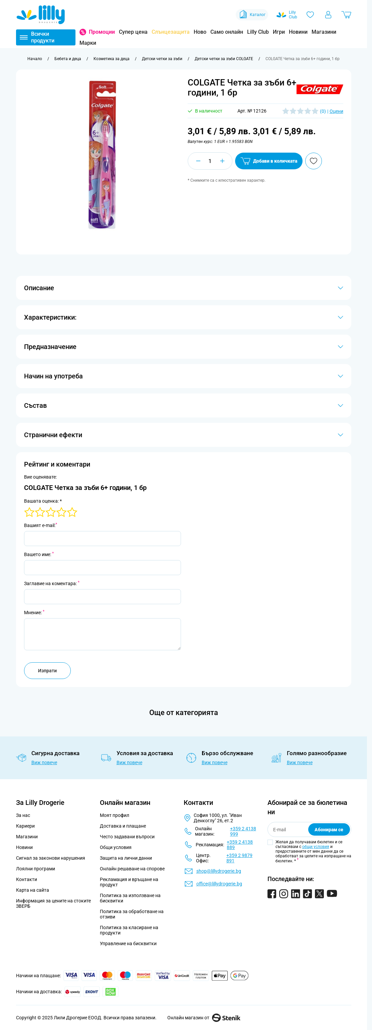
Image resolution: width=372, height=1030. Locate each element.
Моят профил (114, 815)
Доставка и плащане (123, 826)
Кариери (25, 826)
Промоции (102, 32)
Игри (279, 32)
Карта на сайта (32, 890)
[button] (320, 89)
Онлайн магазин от (203, 1017)
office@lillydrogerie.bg (219, 883)
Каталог (251, 15)
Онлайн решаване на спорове (132, 868)
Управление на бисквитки (128, 943)
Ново (200, 32)
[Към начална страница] (34, 58)
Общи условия (116, 847)
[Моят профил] (328, 15)
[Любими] (310, 15)
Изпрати (47, 670)
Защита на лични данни (126, 858)
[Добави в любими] (313, 161)
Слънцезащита (171, 32)
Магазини (324, 32)
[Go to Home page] (40, 15)
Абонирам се (329, 829)
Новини (298, 32)
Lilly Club (258, 32)
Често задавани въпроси (127, 836)
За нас (23, 815)
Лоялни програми (35, 868)
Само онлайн (226, 32)
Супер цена (133, 32)
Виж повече (44, 762)
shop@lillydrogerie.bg (218, 871)
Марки (87, 43)
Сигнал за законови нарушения (50, 858)
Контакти (26, 879)
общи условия (315, 846)
